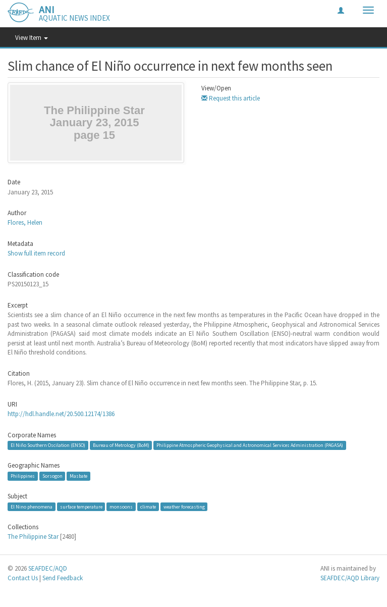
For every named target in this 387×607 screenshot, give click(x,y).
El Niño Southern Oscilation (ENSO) (48, 445)
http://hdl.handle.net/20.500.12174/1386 (61, 414)
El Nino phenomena (31, 506)
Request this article (230, 98)
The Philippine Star (33, 536)
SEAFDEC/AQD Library (349, 578)
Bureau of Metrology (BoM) (121, 445)
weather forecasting (184, 506)
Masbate (78, 476)
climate (148, 506)
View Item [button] (31, 37)
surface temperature (81, 506)
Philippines (23, 476)
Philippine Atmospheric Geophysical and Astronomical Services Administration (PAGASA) (249, 445)
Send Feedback (62, 578)
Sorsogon (52, 476)
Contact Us (23, 578)
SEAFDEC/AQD (47, 568)
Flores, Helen (25, 222)
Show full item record (36, 253)
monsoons (121, 506)
